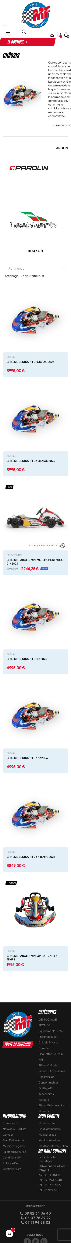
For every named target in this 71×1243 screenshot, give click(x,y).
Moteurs (43, 1099)
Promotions (10, 1123)
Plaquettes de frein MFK (50, 1056)
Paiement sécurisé (14, 1151)
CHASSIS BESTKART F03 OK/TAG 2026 (31, 460)
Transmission (46, 1076)
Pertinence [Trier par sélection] (37, 268)
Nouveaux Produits (14, 1128)
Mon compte (46, 1123)
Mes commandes (49, 1128)
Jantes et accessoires (51, 1071)
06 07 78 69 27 (37, 1218)
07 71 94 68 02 (37, 1222)
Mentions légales (14, 1146)
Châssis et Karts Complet (48, 1045)
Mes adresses (47, 1134)
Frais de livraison (13, 1140)
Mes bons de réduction (53, 1146)
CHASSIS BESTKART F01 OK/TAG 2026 (30, 361)
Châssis (11, 357)
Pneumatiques (47, 1036)
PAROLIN (61, 148)
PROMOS (44, 1025)
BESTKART (35, 251)
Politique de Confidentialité (12, 1165)
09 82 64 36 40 (37, 1213)
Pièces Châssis (47, 1065)
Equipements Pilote (50, 1031)
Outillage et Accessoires (46, 1091)
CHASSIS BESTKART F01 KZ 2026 (27, 659)
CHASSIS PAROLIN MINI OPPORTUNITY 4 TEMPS (32, 957)
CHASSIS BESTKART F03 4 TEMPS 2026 (31, 856)
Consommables (48, 1082)
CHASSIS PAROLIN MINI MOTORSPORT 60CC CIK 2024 (35, 561)
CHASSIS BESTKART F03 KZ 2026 (27, 758)
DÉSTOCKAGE (14, 555)
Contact (8, 1134)
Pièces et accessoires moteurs (52, 1108)
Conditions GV (12, 1157)
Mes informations (49, 1140)
